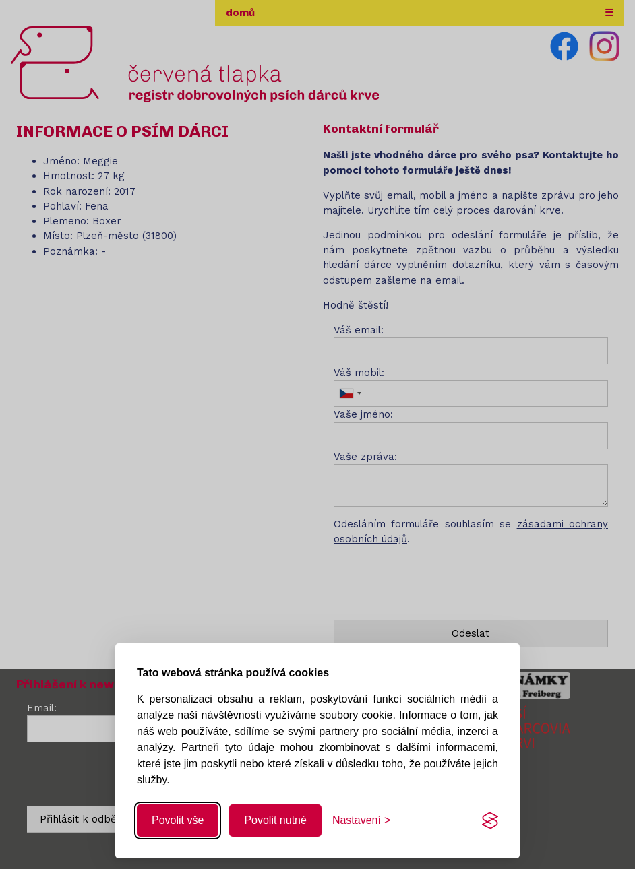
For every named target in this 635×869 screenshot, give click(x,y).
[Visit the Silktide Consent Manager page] (490, 820)
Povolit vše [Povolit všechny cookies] (178, 820)
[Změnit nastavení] (361, 820)
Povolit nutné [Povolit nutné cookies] (275, 820)
